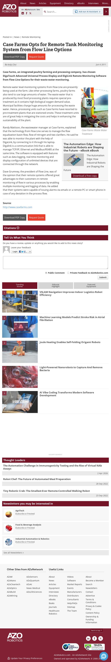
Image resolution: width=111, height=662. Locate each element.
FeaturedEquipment (91, 285)
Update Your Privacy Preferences (24, 658)
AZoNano (11, 580)
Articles (52, 584)
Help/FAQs (72, 603)
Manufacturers (74, 591)
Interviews (54, 591)
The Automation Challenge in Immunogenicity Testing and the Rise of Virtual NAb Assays (52, 467)
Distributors (73, 595)
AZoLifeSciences (34, 591)
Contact (89, 591)
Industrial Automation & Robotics (32, 538)
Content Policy (92, 612)
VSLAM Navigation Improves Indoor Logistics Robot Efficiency (71, 293)
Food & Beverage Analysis (28, 524)
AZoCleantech (13, 584)
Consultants (73, 599)
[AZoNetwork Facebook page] (26, 13)
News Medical (33, 588)
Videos (70, 576)
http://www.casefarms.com (17, 207)
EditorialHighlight (56, 285)
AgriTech (19, 510)
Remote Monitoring (31, 37)
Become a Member (95, 580)
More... (105, 3)
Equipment (54, 588)
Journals (53, 607)
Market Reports (74, 584)
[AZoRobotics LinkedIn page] (23, 13)
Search (89, 584)
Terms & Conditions (91, 601)
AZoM (9, 576)
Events (70, 588)
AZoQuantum (32, 580)
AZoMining (12, 595)
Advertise (90, 595)
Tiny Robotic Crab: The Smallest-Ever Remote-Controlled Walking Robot (46, 491)
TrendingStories (20, 285)
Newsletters (91, 588)
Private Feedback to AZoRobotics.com (89, 272)
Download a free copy (85, 175)
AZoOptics (12, 588)
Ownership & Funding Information (92, 619)
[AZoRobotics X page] (30, 13)
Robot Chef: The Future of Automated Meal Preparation (37, 479)
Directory (53, 595)
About (52, 576)
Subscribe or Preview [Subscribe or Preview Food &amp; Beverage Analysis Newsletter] (25, 527)
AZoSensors (32, 576)
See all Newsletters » (14, 552)
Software (71, 580)
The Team (72, 610)
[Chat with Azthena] (103, 656)
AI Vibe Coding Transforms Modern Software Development (67, 394)
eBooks (52, 599)
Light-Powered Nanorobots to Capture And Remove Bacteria (71, 369)
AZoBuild (11, 591)
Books (51, 603)
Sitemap (71, 607)
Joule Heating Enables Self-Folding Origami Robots (70, 342)
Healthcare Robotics (54, 612)
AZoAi (29, 584)
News (17, 37)
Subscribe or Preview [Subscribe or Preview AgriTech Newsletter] (25, 513)
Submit (103, 277)
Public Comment (56, 272)
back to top (96, 630)
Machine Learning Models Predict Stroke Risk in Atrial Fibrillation (72, 318)
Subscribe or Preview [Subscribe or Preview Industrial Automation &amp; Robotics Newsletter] (25, 541)
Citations (11, 228)
